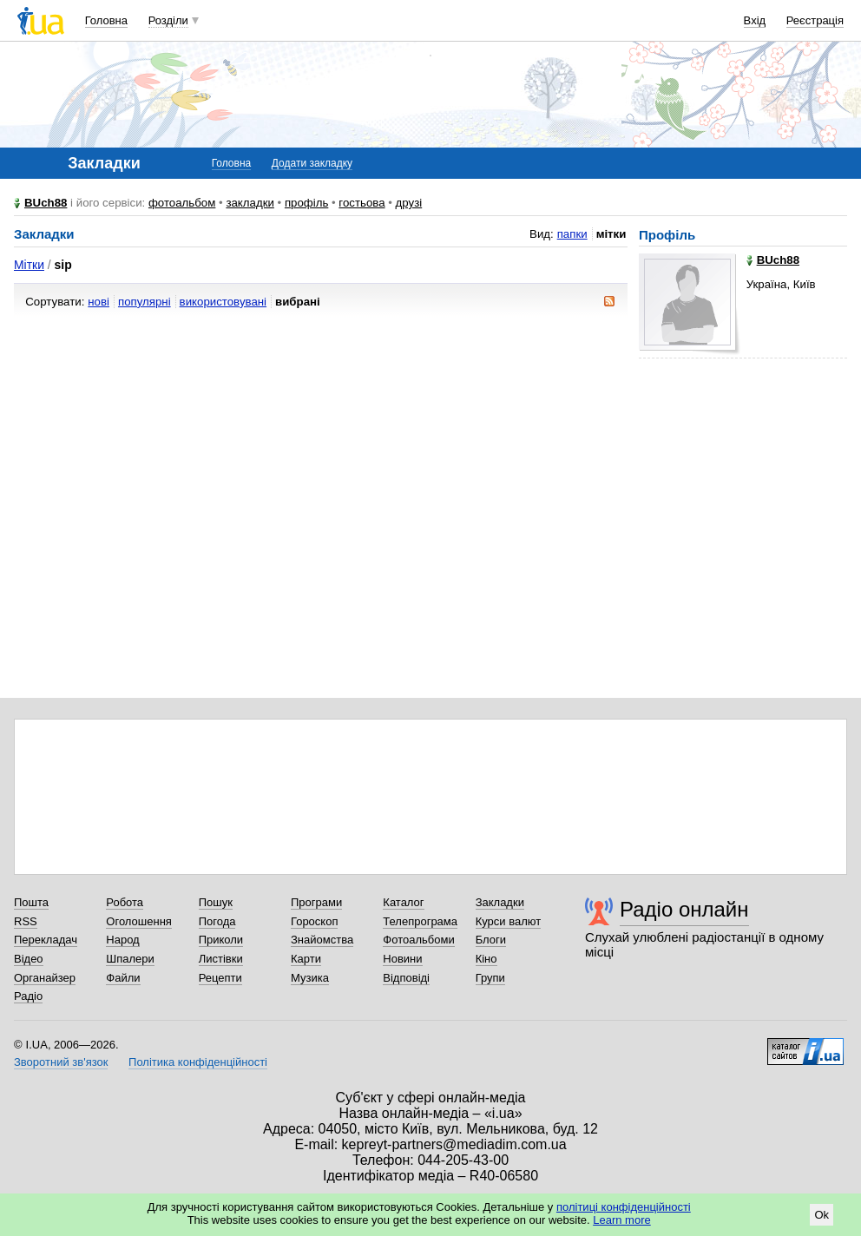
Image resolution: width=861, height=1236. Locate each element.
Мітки (29, 265)
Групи (490, 977)
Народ (122, 939)
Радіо (28, 996)
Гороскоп (314, 921)
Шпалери (130, 958)
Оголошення (139, 921)
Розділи (168, 20)
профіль (306, 202)
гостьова (361, 202)
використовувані (223, 301)
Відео (28, 958)
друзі (409, 202)
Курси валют (509, 921)
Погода (217, 921)
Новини (402, 958)
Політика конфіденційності (197, 1061)
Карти (306, 958)
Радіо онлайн (684, 909)
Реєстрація (815, 20)
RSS (25, 921)
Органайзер (45, 977)
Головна (106, 20)
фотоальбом (181, 202)
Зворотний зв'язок (61, 1061)
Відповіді (406, 977)
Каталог (403, 902)
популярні (144, 301)
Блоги (491, 939)
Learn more (621, 1219)
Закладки (500, 902)
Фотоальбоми (418, 939)
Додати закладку (312, 163)
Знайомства (322, 939)
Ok (821, 1214)
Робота (124, 902)
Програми (316, 902)
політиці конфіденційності (623, 1206)
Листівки (221, 958)
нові (98, 301)
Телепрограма (420, 921)
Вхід (755, 20)
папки (572, 233)
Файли (123, 977)
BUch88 (45, 202)
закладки (250, 202)
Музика (310, 977)
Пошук (216, 902)
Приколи (221, 939)
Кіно (486, 958)
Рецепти (220, 977)
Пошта (31, 902)
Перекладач (45, 939)
